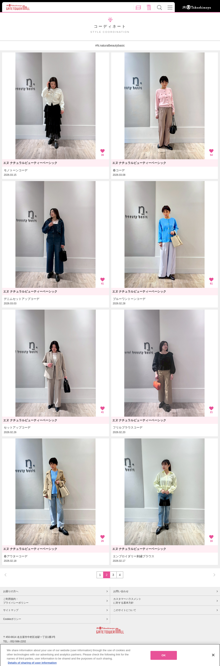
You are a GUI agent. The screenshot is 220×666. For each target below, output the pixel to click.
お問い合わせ (120, 591)
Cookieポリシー (12, 619)
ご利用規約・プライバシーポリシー (16, 600)
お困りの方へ (10, 591)
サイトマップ (10, 610)
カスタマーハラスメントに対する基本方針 (127, 600)
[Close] (213, 658)
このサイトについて (124, 610)
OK (163, 658)
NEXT (212, 574)
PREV (7, 574)
